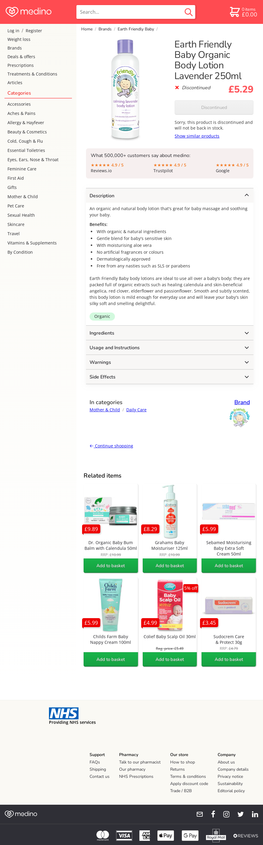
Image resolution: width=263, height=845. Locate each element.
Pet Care (15, 206)
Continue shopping (111, 446)
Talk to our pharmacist (140, 762)
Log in (13, 30)
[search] (136, 12)
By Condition (20, 252)
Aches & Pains (21, 113)
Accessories (19, 104)
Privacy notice (230, 776)
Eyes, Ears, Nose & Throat (33, 159)
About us (226, 762)
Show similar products (197, 136)
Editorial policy (231, 791)
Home (87, 29)
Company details (233, 769)
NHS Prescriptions (136, 776)
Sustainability (230, 783)
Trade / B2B (181, 791)
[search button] (189, 12)
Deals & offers (21, 56)
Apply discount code (189, 783)
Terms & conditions (188, 776)
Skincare (15, 224)
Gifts (12, 187)
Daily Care (136, 410)
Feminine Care (21, 169)
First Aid (15, 178)
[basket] (243, 12)
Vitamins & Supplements (32, 243)
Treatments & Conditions (32, 74)
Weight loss (18, 39)
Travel (13, 233)
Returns (177, 769)
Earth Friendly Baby (136, 29)
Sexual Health (21, 215)
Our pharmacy (132, 769)
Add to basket (110, 566)
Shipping (98, 769)
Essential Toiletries (26, 150)
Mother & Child (22, 196)
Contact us (100, 776)
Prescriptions (20, 65)
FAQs (95, 762)
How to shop (182, 762)
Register (34, 30)
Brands (14, 48)
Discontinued (214, 107)
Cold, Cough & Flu (25, 141)
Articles (14, 82)
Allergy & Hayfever (25, 122)
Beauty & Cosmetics (27, 132)
